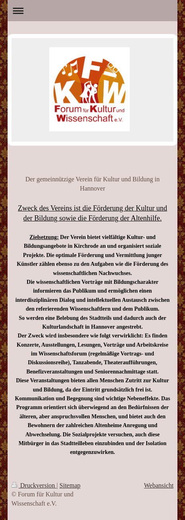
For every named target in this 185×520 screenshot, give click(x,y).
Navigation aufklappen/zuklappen (93, 10)
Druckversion (34, 485)
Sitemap (70, 485)
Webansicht (158, 485)
